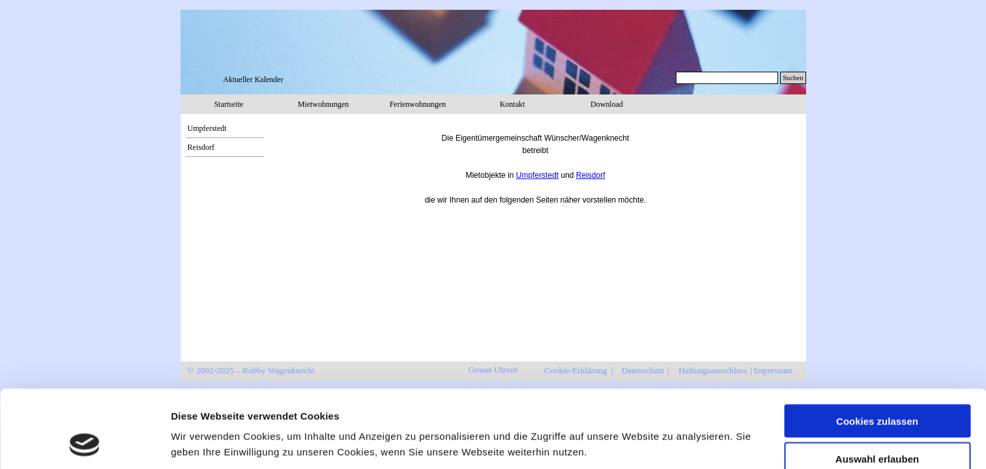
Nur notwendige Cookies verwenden (877, 431)
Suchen (793, 77)
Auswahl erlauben (877, 387)
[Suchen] (727, 78)
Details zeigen (693, 422)
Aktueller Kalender (253, 79)
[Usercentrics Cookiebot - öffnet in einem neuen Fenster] (84, 443)
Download (606, 104)
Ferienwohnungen (418, 104)
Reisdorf (201, 147)
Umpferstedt (207, 128)
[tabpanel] (535, 163)
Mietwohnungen (323, 104)
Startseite (229, 104)
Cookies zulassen (877, 349)
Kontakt (512, 104)
